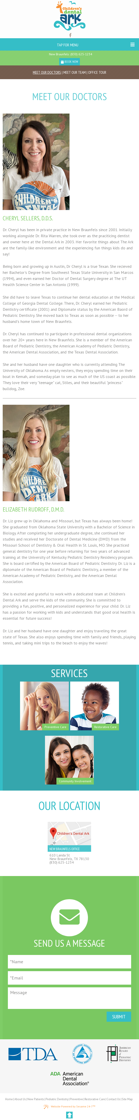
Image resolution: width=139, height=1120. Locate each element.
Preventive (76, 1099)
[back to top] (69, 1115)
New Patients (35, 1099)
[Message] (69, 998)
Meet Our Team (74, 72)
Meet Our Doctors (47, 72)
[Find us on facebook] (70, 35)
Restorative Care (95, 1099)
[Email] (69, 978)
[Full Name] (69, 961)
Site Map (127, 1099)
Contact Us (113, 1099)
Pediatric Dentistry (57, 1099)
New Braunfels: (59, 54)
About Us (20, 1099)
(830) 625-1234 (81, 54)
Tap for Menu (96, 44)
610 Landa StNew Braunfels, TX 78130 (69, 857)
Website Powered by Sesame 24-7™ (69, 1106)
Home (9, 1099)
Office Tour (97, 72)
